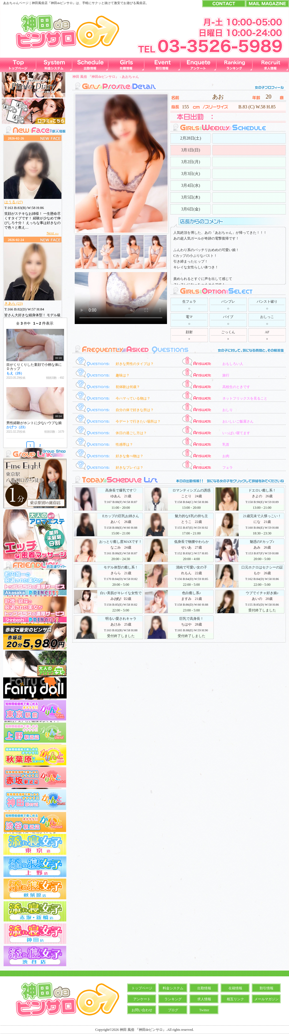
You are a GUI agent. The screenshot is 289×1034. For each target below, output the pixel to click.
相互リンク (235, 999)
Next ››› (52, 233)
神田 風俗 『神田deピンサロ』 (95, 77)
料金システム (173, 988)
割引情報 (266, 988)
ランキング (173, 999)
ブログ (173, 1010)
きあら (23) (13, 303)
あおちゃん (130, 77)
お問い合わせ (142, 1010)
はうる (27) (13, 202)
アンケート (142, 999)
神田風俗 (38, 3)
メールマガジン (266, 999)
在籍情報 (235, 988)
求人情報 (204, 999)
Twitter (204, 1010)
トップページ (142, 988)
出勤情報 (204, 988)
